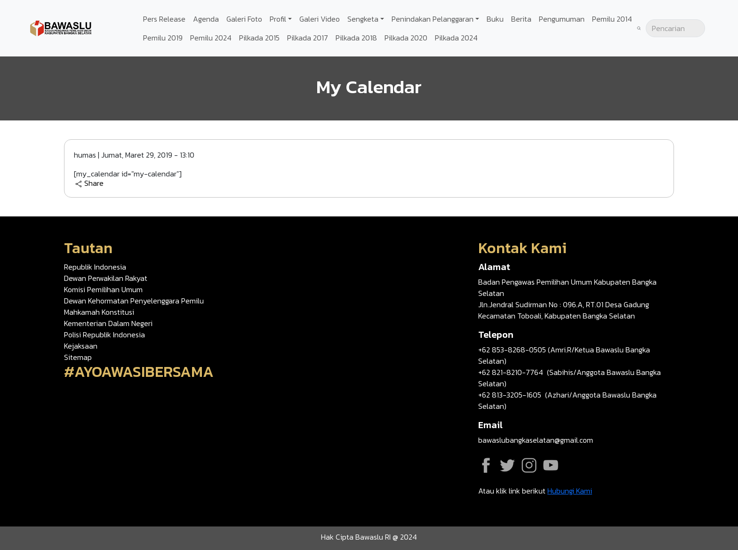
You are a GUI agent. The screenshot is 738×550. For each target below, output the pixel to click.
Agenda (206, 18)
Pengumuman (562, 18)
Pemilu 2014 (612, 18)
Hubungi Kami (569, 490)
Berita (521, 18)
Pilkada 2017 (307, 37)
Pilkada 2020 (406, 37)
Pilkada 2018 (356, 37)
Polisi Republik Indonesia (104, 334)
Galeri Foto (244, 18)
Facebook (485, 465)
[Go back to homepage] (61, 27)
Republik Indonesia (95, 266)
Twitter (507, 465)
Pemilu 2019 (163, 37)
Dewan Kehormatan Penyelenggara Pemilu (134, 300)
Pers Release (164, 18)
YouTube (550, 465)
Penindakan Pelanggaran (432, 18)
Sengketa (362, 18)
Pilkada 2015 (259, 37)
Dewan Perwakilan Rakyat (105, 278)
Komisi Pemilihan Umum (103, 289)
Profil (278, 18)
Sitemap (78, 357)
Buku (495, 18)
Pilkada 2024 (456, 37)
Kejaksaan (80, 345)
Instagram (529, 465)
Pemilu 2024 (211, 37)
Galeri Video (319, 18)
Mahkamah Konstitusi (99, 312)
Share (89, 183)
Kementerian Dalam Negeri (108, 323)
